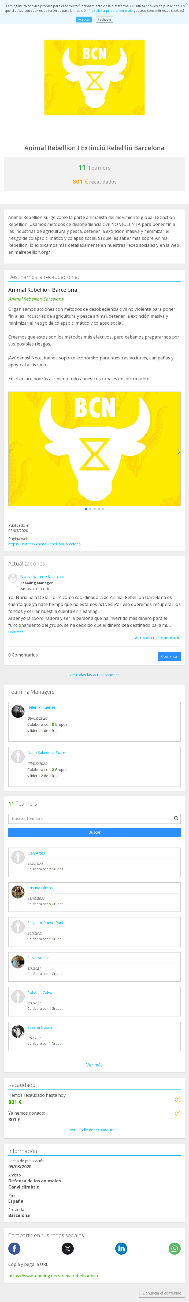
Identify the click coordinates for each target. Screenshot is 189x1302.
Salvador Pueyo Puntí (45, 922)
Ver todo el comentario (158, 638)
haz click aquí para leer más (111, 10)
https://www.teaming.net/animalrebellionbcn (53, 1276)
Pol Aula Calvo (39, 992)
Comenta (169, 656)
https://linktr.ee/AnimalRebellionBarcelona (44, 543)
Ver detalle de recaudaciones (95, 1129)
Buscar (94, 832)
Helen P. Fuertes (41, 707)
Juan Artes (36, 853)
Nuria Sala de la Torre (42, 576)
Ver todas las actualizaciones (94, 674)
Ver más (94, 1065)
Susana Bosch (39, 1027)
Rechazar (105, 19)
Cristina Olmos (40, 887)
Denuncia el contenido (162, 1293)
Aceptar (84, 19)
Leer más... (17, 631)
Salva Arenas (38, 957)
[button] (86, 509)
